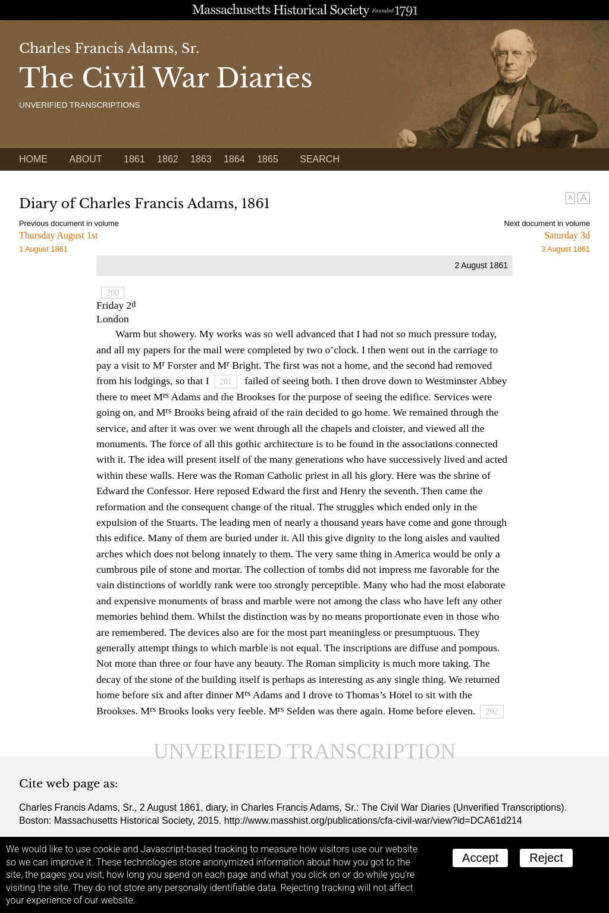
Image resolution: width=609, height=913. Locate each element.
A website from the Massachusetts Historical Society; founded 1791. (304, 10)
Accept (480, 857)
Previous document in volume (69, 223)
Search (320, 159)
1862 (167, 159)
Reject (546, 857)
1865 (267, 159)
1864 (234, 159)
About (85, 159)
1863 (201, 159)
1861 (134, 159)
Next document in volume (547, 223)
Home (33, 159)
